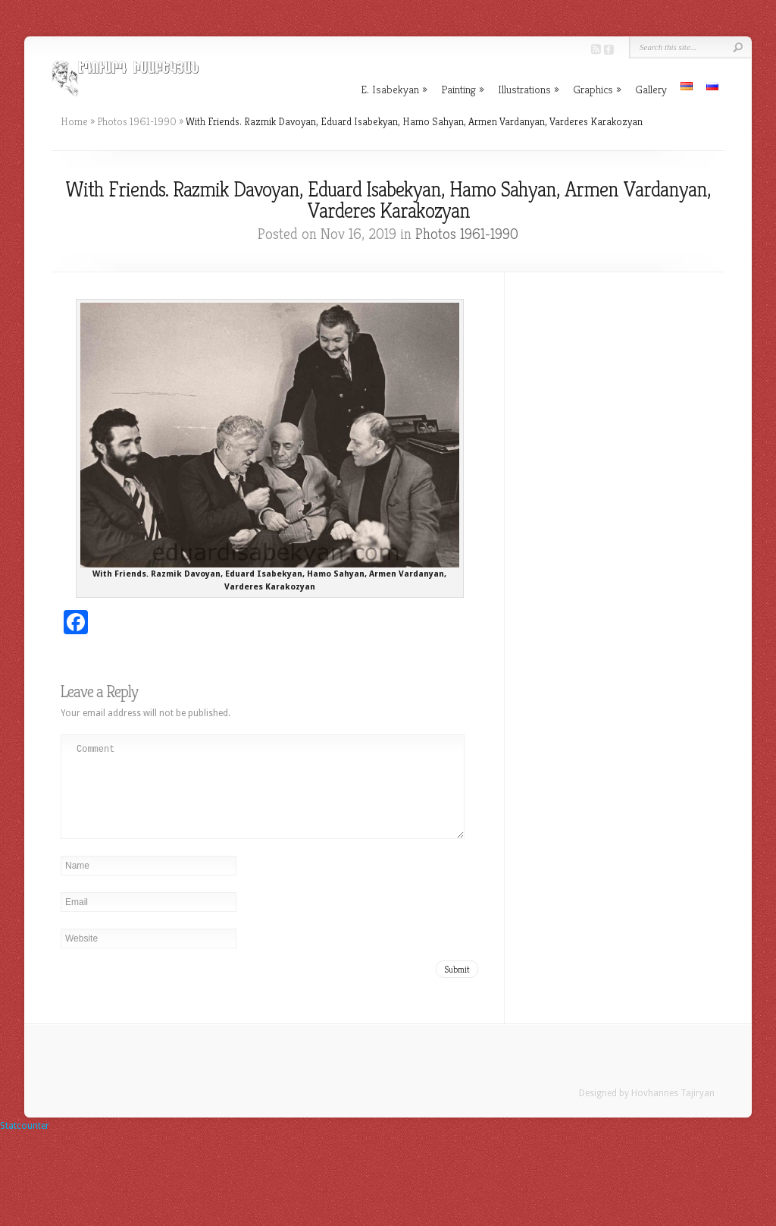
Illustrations (528, 89)
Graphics (597, 89)
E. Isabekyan (394, 89)
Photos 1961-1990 (137, 121)
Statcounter (24, 1144)
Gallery (651, 89)
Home (74, 121)
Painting (462, 89)
